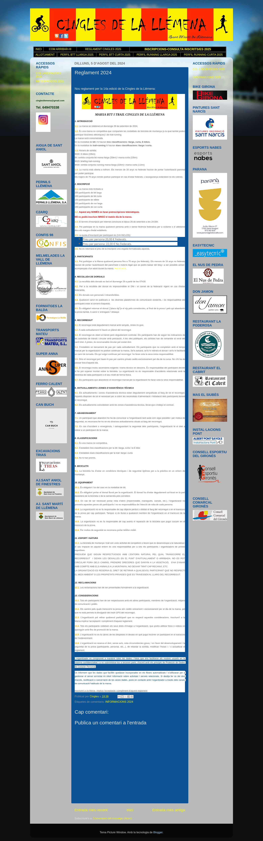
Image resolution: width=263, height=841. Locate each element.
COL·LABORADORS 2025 (209, 69)
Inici (129, 810)
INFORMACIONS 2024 (119, 701)
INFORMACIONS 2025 (50, 81)
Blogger (158, 832)
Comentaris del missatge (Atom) (112, 818)
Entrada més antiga (168, 810)
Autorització (120, 268)
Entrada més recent (91, 810)
